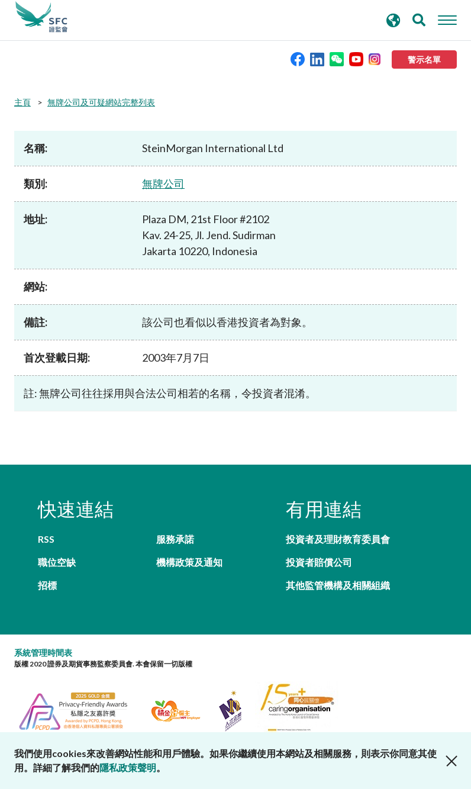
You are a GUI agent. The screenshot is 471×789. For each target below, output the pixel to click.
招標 (47, 585)
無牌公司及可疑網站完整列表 (101, 102)
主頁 (22, 102)
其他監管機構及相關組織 (338, 585)
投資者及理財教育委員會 (338, 539)
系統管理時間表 (43, 653)
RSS (46, 539)
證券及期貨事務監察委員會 (41, 17)
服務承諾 (175, 539)
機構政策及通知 (189, 562)
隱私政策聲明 (127, 767)
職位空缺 (57, 562)
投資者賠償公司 (319, 562)
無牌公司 (163, 183)
